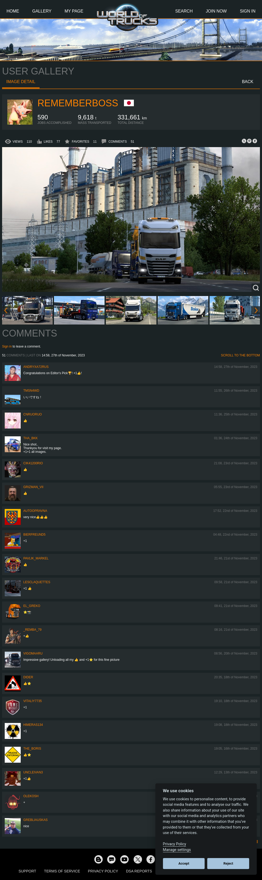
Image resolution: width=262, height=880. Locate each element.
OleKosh (31, 796)
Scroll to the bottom (240, 355)
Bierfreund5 (34, 534)
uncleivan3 (33, 772)
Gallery (42, 11)
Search (184, 11)
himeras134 (33, 725)
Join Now (216, 11)
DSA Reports (139, 871)
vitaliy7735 (32, 701)
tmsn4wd (31, 390)
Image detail (20, 81)
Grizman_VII (33, 487)
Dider (28, 677)
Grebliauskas (35, 820)
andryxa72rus (35, 367)
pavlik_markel (35, 558)
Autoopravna (35, 511)
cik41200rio (33, 463)
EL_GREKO (31, 606)
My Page (74, 11)
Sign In (247, 11)
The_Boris (32, 748)
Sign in (7, 346)
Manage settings (177, 850)
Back (247, 81)
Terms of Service (62, 871)
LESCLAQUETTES (36, 582)
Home (13, 11)
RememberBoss (77, 103)
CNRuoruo (32, 414)
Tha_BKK (30, 438)
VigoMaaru (32, 653)
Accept (183, 863)
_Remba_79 (32, 630)
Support (27, 871)
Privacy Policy (103, 871)
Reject (228, 863)
